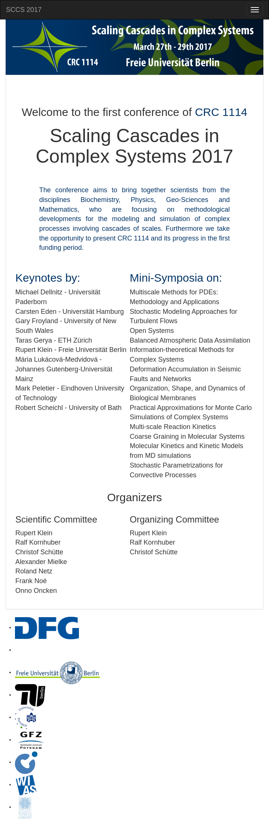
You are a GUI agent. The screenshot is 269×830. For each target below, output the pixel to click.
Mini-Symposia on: (176, 278)
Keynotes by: (47, 278)
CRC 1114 (221, 112)
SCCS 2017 (24, 9)
